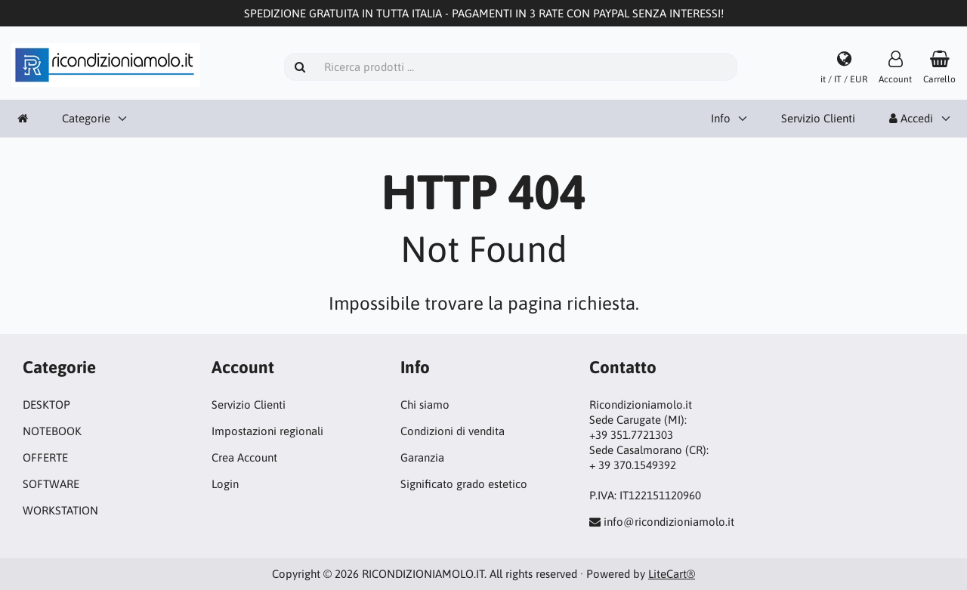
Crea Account (244, 457)
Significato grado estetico (463, 483)
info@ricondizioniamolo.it (669, 521)
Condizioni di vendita (452, 431)
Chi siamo (425, 404)
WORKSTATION (60, 510)
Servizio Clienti (818, 118)
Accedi (911, 118)
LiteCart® (671, 573)
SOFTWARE (51, 483)
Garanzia (422, 457)
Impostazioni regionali (267, 431)
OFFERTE (45, 457)
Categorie (86, 118)
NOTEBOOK (52, 431)
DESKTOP (46, 404)
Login (225, 483)
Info (721, 118)
